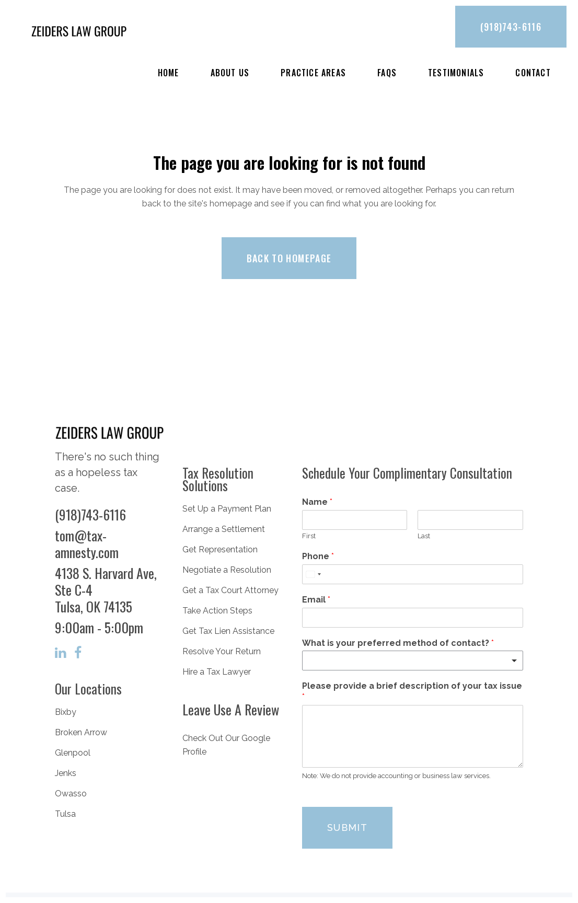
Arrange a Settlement (223, 529)
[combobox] (313, 574)
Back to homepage (289, 258)
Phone (318, 556)
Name (317, 502)
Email (316, 600)
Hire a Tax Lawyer (216, 672)
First (309, 536)
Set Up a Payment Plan (226, 509)
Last (424, 536)
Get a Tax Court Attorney (230, 590)
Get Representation (220, 549)
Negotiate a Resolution (226, 570)
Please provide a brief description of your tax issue (412, 691)
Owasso (71, 793)
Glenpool (72, 753)
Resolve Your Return (221, 651)
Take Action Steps (217, 611)
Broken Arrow (81, 732)
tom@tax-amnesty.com (87, 543)
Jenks (65, 773)
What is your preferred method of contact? (398, 643)
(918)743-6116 (511, 26)
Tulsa (65, 814)
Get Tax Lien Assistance (228, 631)
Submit (347, 827)
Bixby (65, 712)
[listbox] (412, 660)
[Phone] (412, 574)
